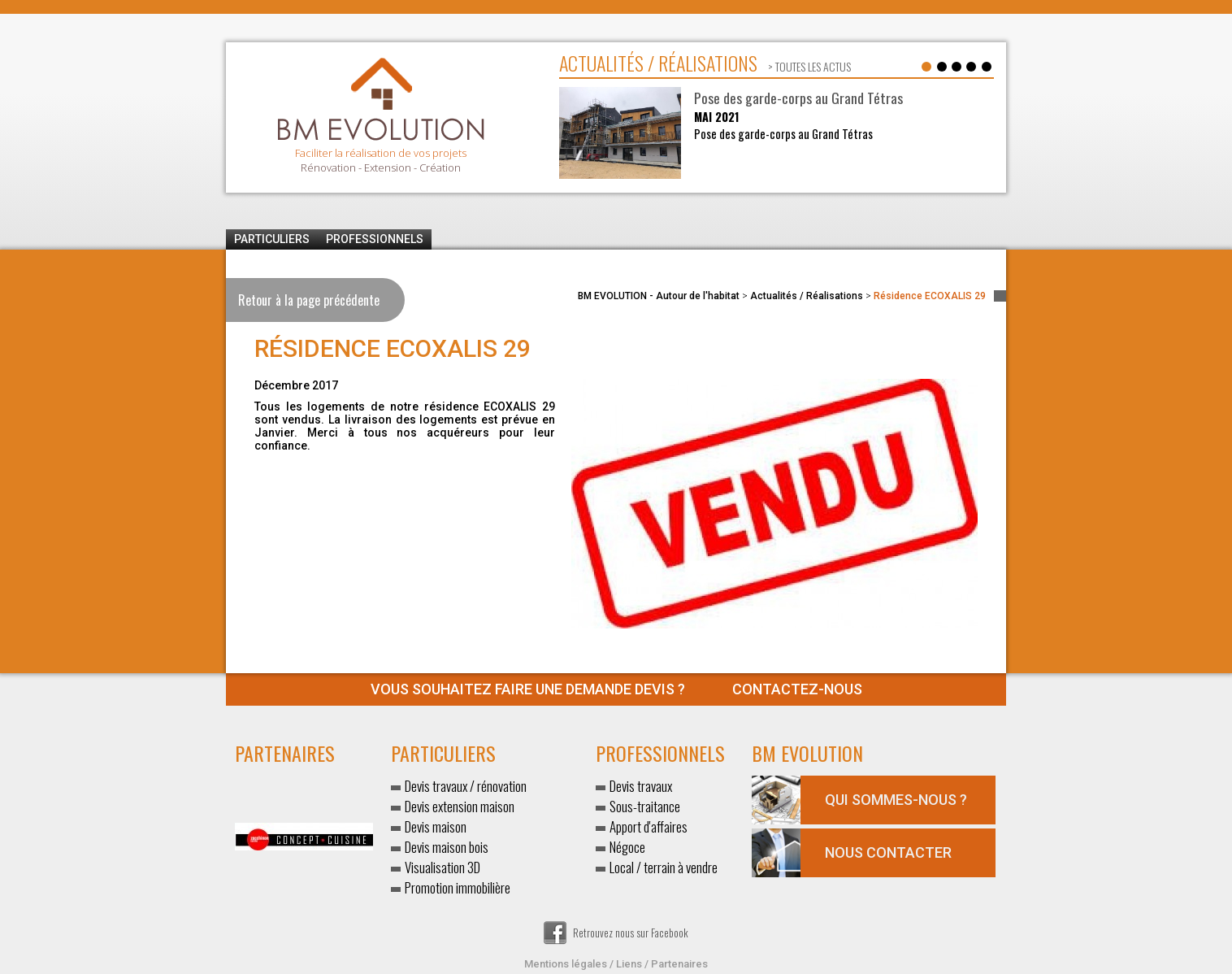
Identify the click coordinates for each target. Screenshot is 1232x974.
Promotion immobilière (457, 887)
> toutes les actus (808, 66)
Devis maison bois (446, 847)
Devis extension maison (459, 806)
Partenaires (679, 964)
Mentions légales (565, 964)
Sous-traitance (644, 806)
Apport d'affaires (648, 826)
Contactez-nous (616, 689)
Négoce (627, 847)
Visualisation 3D (442, 867)
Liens (629, 964)
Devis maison (435, 826)
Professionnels (374, 239)
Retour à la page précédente (309, 300)
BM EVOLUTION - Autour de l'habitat (659, 296)
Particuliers (272, 239)
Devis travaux (640, 786)
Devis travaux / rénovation (466, 786)
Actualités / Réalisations (806, 296)
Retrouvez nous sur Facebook (616, 932)
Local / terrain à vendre (663, 867)
